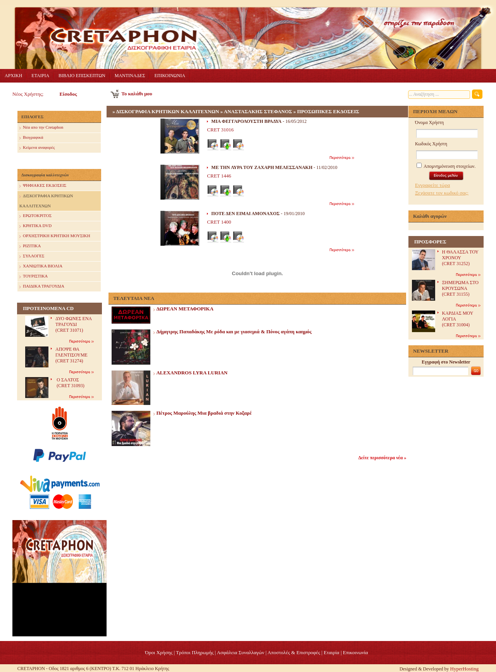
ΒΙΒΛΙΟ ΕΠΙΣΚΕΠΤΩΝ (82, 75)
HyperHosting (464, 669)
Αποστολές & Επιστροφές (293, 652)
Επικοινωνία (355, 652)
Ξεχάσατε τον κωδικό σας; (441, 193)
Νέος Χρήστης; (27, 94)
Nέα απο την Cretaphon (41, 128)
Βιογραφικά (31, 138)
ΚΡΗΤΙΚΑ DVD (35, 226)
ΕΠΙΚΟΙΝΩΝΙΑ (169, 75)
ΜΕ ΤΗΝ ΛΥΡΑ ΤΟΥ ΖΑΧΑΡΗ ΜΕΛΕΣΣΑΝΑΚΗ (261, 167)
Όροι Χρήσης (158, 652)
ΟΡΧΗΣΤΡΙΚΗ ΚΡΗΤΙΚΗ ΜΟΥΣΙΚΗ (54, 236)
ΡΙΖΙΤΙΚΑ (30, 246)
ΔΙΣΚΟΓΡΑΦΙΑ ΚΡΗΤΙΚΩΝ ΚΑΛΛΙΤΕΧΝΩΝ (46, 199)
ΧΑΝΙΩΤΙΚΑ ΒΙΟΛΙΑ (40, 266)
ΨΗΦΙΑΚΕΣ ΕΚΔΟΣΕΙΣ (42, 186)
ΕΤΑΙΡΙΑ (40, 75)
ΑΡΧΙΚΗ (13, 75)
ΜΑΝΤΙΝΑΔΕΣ (130, 75)
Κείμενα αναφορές (37, 148)
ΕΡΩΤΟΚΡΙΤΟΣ (35, 216)
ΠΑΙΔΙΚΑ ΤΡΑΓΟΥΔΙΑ (41, 286)
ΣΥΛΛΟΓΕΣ (31, 256)
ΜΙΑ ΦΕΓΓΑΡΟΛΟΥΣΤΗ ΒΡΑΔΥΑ (246, 121)
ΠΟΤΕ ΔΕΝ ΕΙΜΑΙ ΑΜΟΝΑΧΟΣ (245, 213)
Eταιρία (331, 652)
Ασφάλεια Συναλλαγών (240, 652)
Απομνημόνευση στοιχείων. (446, 166)
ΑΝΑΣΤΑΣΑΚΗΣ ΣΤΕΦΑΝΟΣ (258, 111)
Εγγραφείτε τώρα (432, 185)
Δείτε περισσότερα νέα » (382, 457)
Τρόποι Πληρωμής (195, 652)
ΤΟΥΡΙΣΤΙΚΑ (33, 276)
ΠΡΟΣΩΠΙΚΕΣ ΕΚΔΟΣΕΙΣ (328, 111)
